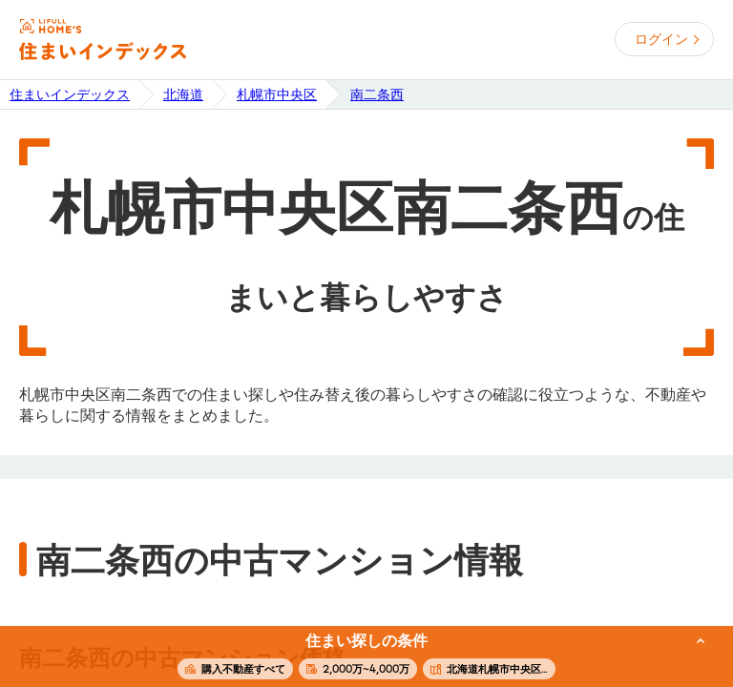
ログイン (661, 39)
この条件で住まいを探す (356, 657)
